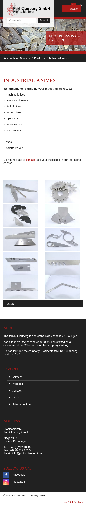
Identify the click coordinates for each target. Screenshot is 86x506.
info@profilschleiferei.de (27, 453)
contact (31, 159)
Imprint (16, 397)
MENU (71, 8)
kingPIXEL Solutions (73, 502)
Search (44, 20)
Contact (16, 390)
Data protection (21, 404)
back (10, 303)
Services (25, 57)
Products (39, 57)
